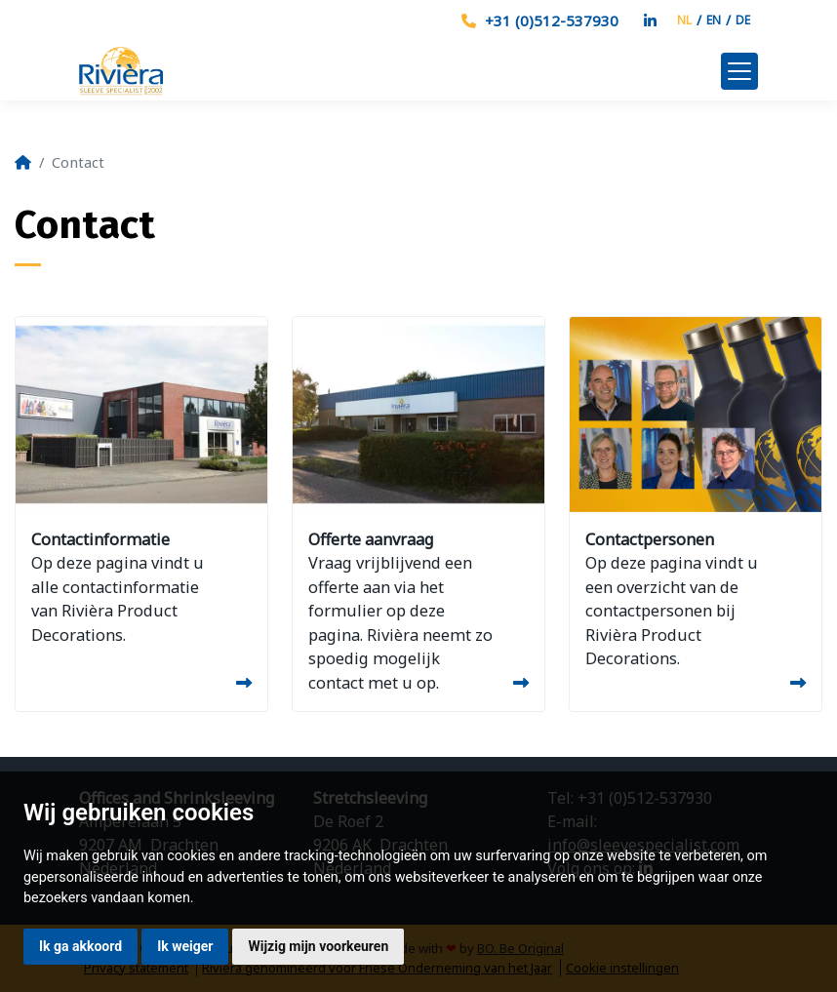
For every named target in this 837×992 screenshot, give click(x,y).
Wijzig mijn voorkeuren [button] (318, 946)
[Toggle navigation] (739, 71)
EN (713, 20)
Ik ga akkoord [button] (80, 946)
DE (743, 20)
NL (684, 20)
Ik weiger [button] (185, 946)
